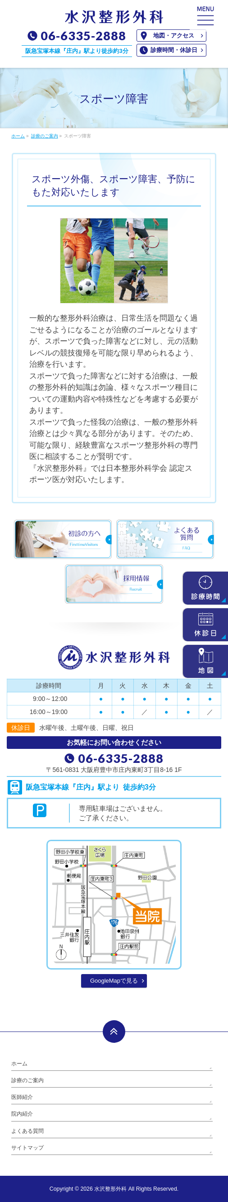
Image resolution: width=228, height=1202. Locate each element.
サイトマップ (27, 1148)
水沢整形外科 (110, 1189)
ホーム (19, 1063)
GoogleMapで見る (114, 980)
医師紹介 (22, 1097)
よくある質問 (27, 1131)
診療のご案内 (27, 1080)
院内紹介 (22, 1114)
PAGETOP (114, 1031)
